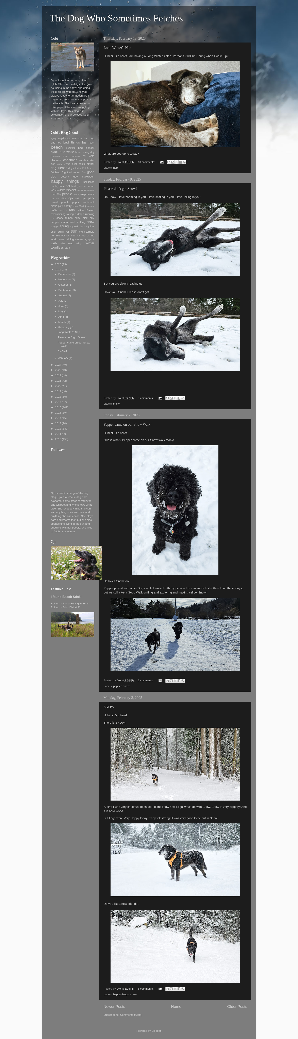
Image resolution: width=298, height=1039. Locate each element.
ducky (77, 168)
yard (67, 247)
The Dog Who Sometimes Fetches (116, 18)
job (52, 190)
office (64, 198)
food (69, 172)
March (62, 322)
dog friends (59, 168)
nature (90, 194)
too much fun (73, 235)
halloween (88, 176)
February (63, 327)
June (61, 306)
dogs (71, 168)
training (69, 239)
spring (64, 226)
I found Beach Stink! (66, 597)
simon (64, 222)
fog (64, 172)
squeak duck (77, 226)
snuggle (55, 226)
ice (80, 186)
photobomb (88, 202)
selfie (78, 218)
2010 (58, 439)
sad (52, 218)
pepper (117, 686)
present (90, 206)
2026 (58, 264)
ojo (70, 198)
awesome (77, 138)
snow (116, 403)
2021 (58, 380)
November (64, 279)
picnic (54, 206)
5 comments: (146, 398)
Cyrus (67, 164)
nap (115, 167)
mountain (89, 190)
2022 (58, 375)
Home (176, 1006)
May (61, 311)
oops (83, 198)
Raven (90, 210)
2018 (58, 396)
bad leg (56, 142)
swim (82, 231)
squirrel (90, 226)
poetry (68, 205)
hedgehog (88, 182)
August (62, 295)
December (64, 274)
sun (74, 231)
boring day (88, 152)
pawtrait (55, 202)
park (91, 198)
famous (90, 168)
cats (91, 155)
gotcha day (69, 176)
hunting (74, 186)
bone (78, 152)
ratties (80, 210)
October (63, 284)
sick (85, 217)
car (84, 156)
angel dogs (64, 138)
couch (82, 160)
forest (76, 172)
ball (84, 142)
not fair (55, 198)
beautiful (70, 148)
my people (64, 194)
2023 (58, 369)
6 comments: (146, 680)
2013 (58, 423)
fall (84, 168)
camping (76, 156)
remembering (58, 214)
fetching (55, 172)
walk (54, 243)
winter (90, 243)
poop (75, 206)
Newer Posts (114, 1006)
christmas (70, 160)
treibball (79, 239)
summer (63, 231)
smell (72, 222)
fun (84, 172)
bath (91, 142)
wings (79, 243)
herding (54, 186)
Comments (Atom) (131, 1014)
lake (62, 189)
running (89, 214)
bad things (71, 142)
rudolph (79, 214)
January (63, 357)
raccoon (63, 210)
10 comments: (147, 162)
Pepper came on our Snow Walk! (128, 424)
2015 (58, 412)
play (60, 206)
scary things (64, 217)
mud (53, 194)
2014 (58, 417)
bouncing (55, 156)
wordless (57, 247)
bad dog (89, 138)
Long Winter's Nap (117, 48)
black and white (62, 152)
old (77, 198)
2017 (58, 401)
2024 (58, 364)
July (60, 300)
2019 (58, 391)
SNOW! (110, 707)
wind (70, 243)
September (65, 290)
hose (62, 186)
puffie (54, 210)
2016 (58, 407)
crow (59, 164)
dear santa (78, 164)
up (89, 239)
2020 (58, 385)
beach (57, 147)
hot (68, 186)
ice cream (88, 186)
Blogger (156, 1030)
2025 (58, 269)
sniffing (81, 222)
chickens (56, 160)
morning (81, 190)
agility (53, 138)
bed (80, 147)
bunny (66, 156)
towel (61, 239)
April (61, 316)
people (65, 202)
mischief (71, 189)
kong (57, 190)
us (93, 239)
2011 (58, 433)
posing (82, 206)
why (63, 243)
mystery (77, 194)
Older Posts (237, 1006)
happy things (121, 994)
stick (53, 231)
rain (72, 210)
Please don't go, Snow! (120, 189)
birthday (90, 148)
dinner (90, 163)
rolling (70, 214)
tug (85, 239)
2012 (58, 428)
